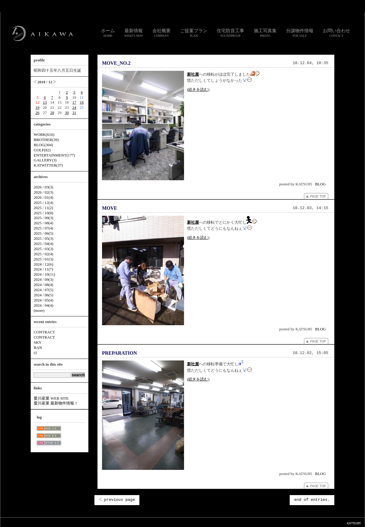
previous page (117, 500)
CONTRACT (44, 332)
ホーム (108, 32)
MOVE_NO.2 (116, 63)
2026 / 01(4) (43, 197)
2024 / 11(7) (43, 269)
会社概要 (161, 32)
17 (74, 102)
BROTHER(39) (46, 139)
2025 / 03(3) (43, 248)
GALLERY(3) (45, 160)
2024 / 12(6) (43, 264)
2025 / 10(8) (43, 213)
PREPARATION (119, 353)
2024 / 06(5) (43, 295)
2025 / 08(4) (43, 223)
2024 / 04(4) (43, 305)
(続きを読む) (198, 89)
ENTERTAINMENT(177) (54, 155)
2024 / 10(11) (44, 274)
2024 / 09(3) (43, 279)
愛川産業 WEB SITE (51, 398)
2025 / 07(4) (43, 228)
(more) (39, 310)
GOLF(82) (42, 150)
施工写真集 (265, 32)
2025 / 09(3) (43, 217)
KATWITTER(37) (48, 165)
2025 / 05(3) (43, 238)
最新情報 (133, 32)
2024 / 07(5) (43, 290)
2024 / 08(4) (43, 284)
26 (37, 112)
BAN (38, 347)
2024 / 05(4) (43, 300)
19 (37, 107)
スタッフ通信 (115, 522)
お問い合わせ (336, 32)
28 (52, 112)
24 (74, 107)
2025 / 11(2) (43, 207)
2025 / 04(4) (43, 243)
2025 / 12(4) (43, 202)
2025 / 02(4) (43, 254)
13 (45, 102)
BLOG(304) (43, 145)
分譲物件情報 (299, 32)
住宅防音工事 (230, 32)
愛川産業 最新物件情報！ (56, 403)
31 (74, 112)
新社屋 (193, 74)
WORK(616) (44, 134)
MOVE (109, 208)
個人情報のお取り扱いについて (185, 522)
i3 (35, 352)
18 (82, 102)
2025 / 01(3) (43, 259)
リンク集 (154, 522)
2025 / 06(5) (43, 233)
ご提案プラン (193, 32)
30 (67, 112)
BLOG (320, 184)
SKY (38, 342)
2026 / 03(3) (43, 187)
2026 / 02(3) (43, 192)
